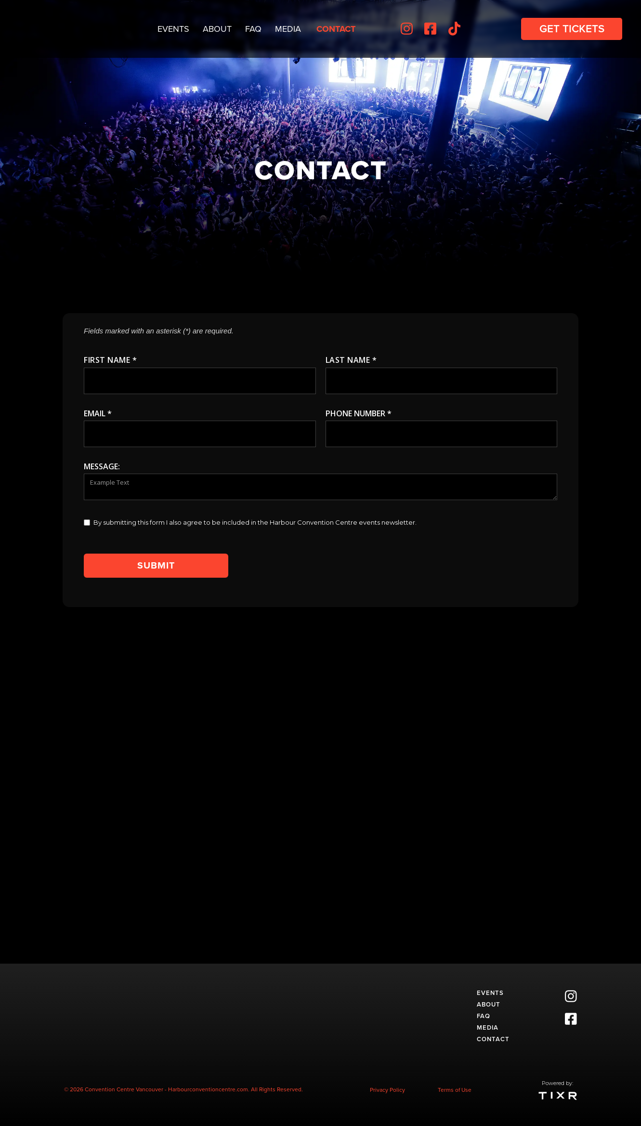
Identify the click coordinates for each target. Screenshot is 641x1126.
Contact (335, 29)
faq (483, 1015)
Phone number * (359, 413)
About (217, 29)
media (487, 1027)
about (488, 1004)
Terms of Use (454, 1090)
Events (173, 29)
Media (288, 29)
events (490, 992)
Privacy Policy (387, 1090)
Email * (98, 413)
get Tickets (571, 29)
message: (102, 466)
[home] (52, 29)
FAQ (253, 29)
